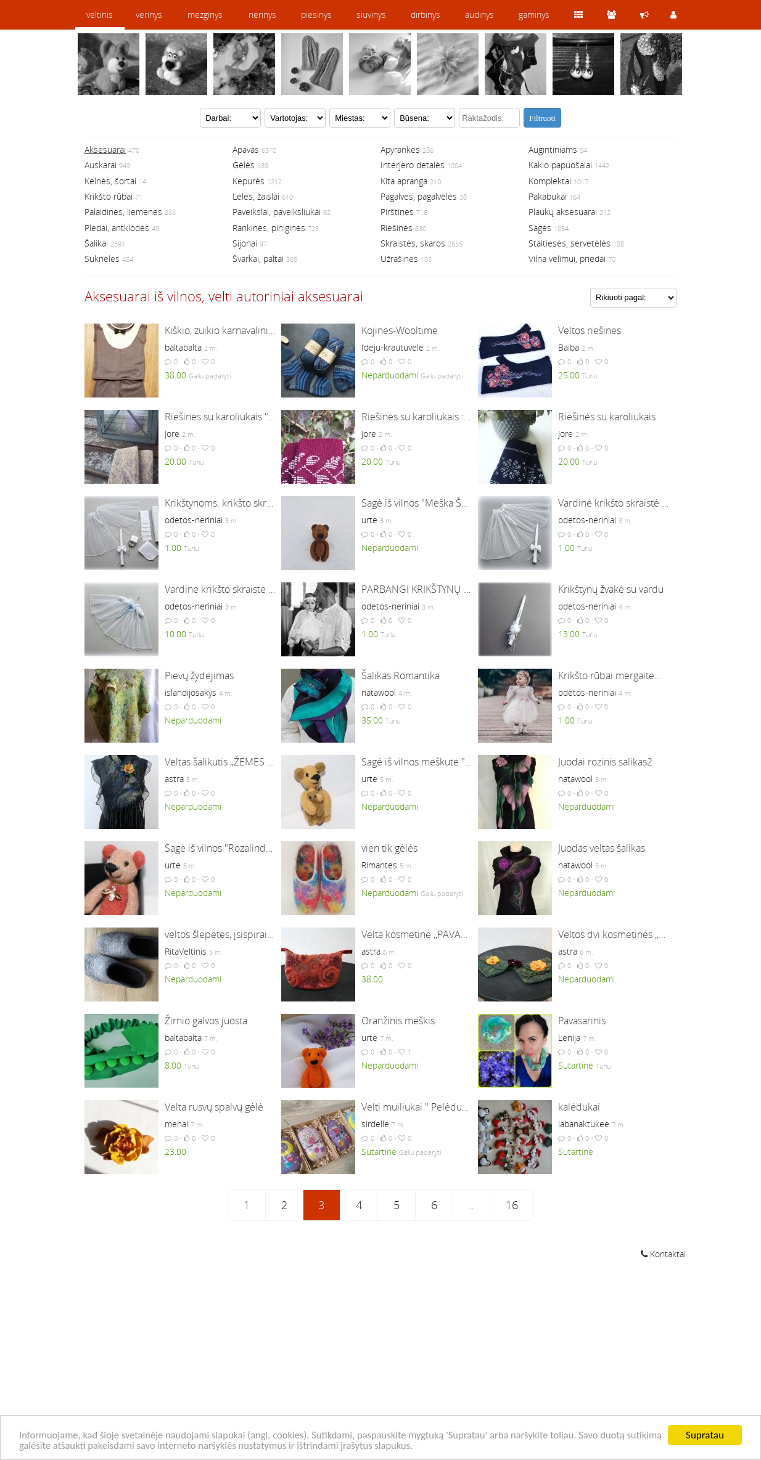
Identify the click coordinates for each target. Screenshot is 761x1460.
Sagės (540, 228)
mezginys (205, 14)
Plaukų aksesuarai (563, 212)
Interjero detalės (412, 165)
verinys (149, 14)
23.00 (175, 1151)
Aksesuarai (105, 149)
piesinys (316, 14)
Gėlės (243, 165)
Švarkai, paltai (258, 258)
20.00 (175, 461)
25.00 (569, 375)
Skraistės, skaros (412, 243)
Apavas (245, 149)
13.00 (569, 634)
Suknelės (102, 258)
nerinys (262, 14)
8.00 (173, 1065)
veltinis (99, 14)
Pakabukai (548, 196)
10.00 (175, 634)
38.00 (175, 375)
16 (512, 1204)
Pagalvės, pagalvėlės (418, 196)
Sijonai (244, 243)
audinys (479, 14)
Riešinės (396, 228)
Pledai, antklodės (116, 228)
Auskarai (100, 165)
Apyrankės (400, 149)
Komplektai (550, 181)
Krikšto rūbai (108, 196)
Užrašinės (399, 258)
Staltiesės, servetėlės (570, 243)
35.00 (372, 720)
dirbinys (425, 14)
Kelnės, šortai (110, 181)
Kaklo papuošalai (560, 165)
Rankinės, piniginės (268, 228)
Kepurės (248, 181)
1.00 (173, 547)
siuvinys (371, 14)
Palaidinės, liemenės (123, 212)
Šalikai (96, 243)
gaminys (534, 14)
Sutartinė (575, 1065)
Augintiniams (553, 149)
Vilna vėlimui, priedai (567, 258)
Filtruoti (542, 118)
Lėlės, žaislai (255, 196)
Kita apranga (403, 181)
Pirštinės (397, 212)
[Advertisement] (380, 1361)
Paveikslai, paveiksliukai (276, 212)
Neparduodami (389, 375)
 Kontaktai (663, 1254)
